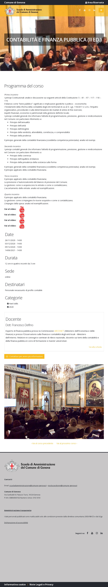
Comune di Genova (14, 2)
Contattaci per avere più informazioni (24, 356)
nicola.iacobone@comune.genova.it (62, 485)
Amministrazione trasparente (17, 510)
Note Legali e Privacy (41, 584)
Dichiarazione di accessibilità (16, 522)
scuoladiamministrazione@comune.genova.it (27, 485)
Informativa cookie (15, 584)
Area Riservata (94, 2)
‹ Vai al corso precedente (42, 443)
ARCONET (59, 330)
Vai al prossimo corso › (67, 443)
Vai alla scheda (95, 347)
